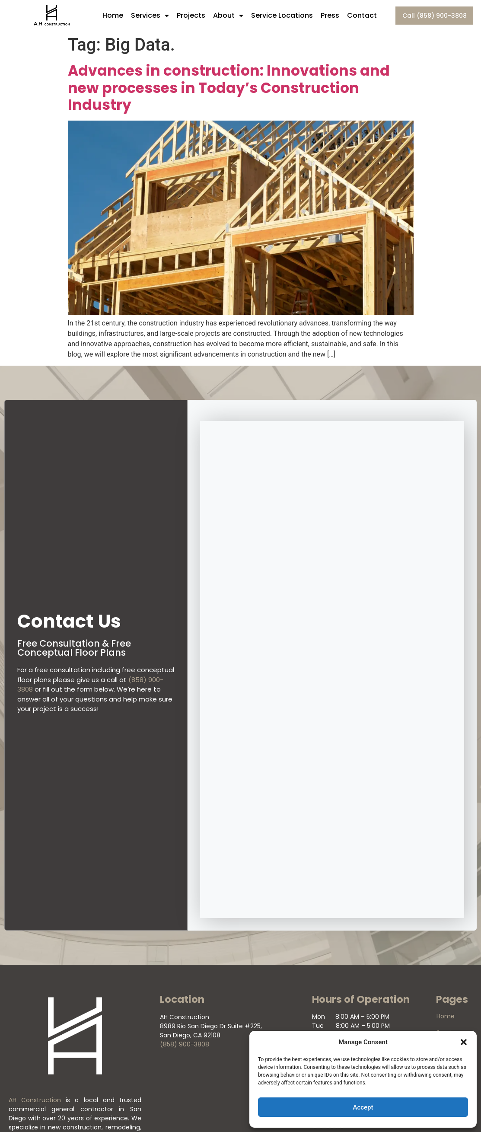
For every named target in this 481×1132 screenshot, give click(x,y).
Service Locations (282, 15)
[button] (463, 1042)
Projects (191, 15)
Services (150, 15)
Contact (362, 15)
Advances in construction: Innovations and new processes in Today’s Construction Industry (229, 88)
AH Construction (35, 1100)
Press (330, 15)
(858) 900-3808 (184, 1044)
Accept (363, 1107)
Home (112, 15)
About (228, 15)
